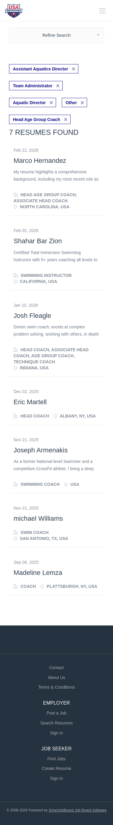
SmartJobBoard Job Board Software (77, 810)
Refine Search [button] (56, 35)
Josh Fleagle (32, 315)
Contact (56, 667)
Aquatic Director (29, 102)
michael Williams (38, 518)
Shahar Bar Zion (38, 241)
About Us (56, 677)
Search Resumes (56, 723)
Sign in (56, 732)
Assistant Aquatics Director (40, 69)
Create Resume (56, 768)
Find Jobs (56, 758)
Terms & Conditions (56, 687)
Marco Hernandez (40, 160)
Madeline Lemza (38, 572)
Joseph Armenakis (41, 450)
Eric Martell (30, 402)
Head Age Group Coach (36, 119)
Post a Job (56, 713)
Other (71, 102)
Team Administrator (32, 85)
